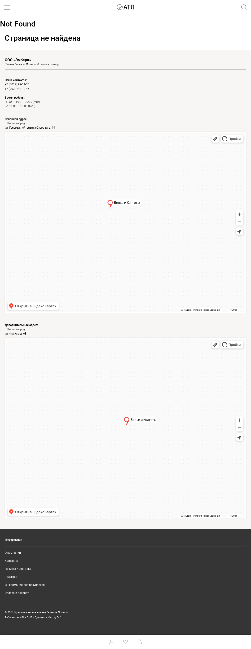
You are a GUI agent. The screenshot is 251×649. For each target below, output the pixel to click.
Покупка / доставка (18, 569)
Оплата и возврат (17, 593)
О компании (13, 552)
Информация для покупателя (25, 585)
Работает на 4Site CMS (18, 617)
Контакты (11, 560)
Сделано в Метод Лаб (48, 617)
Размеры (11, 577)
